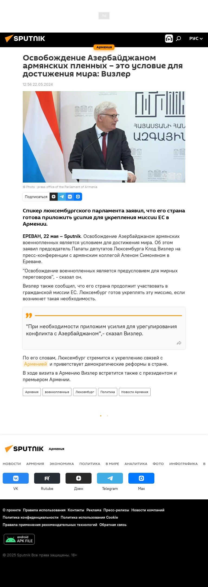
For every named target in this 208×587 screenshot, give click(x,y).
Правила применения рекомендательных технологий (50, 524)
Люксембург (85, 392)
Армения (31, 392)
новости (12, 463)
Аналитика (136, 463)
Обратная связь (112, 524)
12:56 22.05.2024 (38, 84)
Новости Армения (134, 392)
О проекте (12, 510)
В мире (112, 463)
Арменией (35, 364)
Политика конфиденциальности (30, 517)
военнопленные (57, 392)
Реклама (93, 510)
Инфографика (183, 463)
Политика (107, 392)
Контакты (76, 510)
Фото (158, 463)
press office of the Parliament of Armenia (67, 187)
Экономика (62, 463)
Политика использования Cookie (89, 517)
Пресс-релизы (116, 510)
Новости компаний (147, 510)
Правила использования (44, 510)
